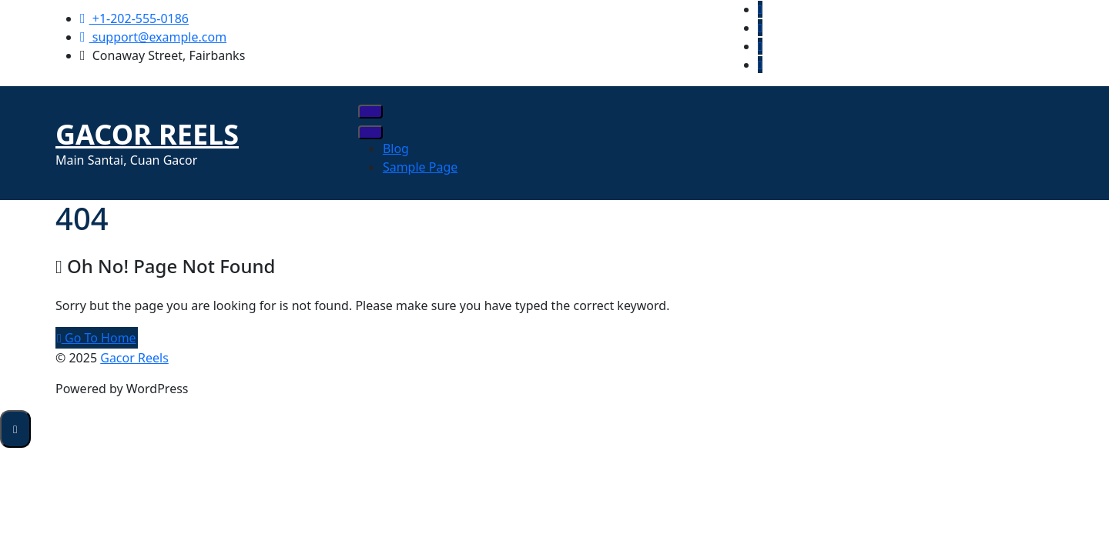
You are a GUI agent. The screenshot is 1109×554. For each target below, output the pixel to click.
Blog (396, 148)
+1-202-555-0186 (134, 18)
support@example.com (153, 36)
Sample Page (420, 167)
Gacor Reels (147, 134)
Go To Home (96, 337)
